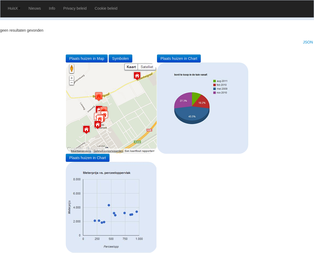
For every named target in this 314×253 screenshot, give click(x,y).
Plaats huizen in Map (86, 58)
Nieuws (34, 8)
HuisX (14, 8)
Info (52, 8)
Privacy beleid (75, 8)
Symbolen (120, 58)
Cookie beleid (106, 8)
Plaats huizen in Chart (178, 58)
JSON (308, 42)
